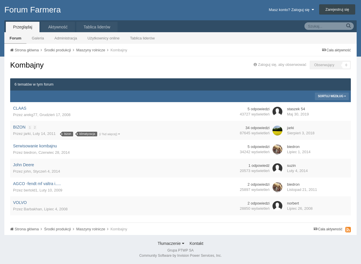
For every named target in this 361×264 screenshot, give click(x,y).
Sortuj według (332, 96)
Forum (15, 38)
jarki (27, 133)
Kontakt (196, 243)
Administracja (65, 38)
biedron (30, 152)
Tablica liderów (142, 38)
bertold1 (30, 190)
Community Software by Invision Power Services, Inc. (180, 256)
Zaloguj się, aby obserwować (282, 64)
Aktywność (58, 27)
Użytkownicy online (103, 38)
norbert (293, 203)
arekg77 (30, 115)
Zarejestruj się (337, 9)
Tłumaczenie (171, 243)
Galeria (38, 38)
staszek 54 (296, 109)
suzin (291, 165)
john (27, 171)
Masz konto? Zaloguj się (291, 10)
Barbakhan (33, 209)
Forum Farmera (32, 9)
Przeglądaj (22, 27)
